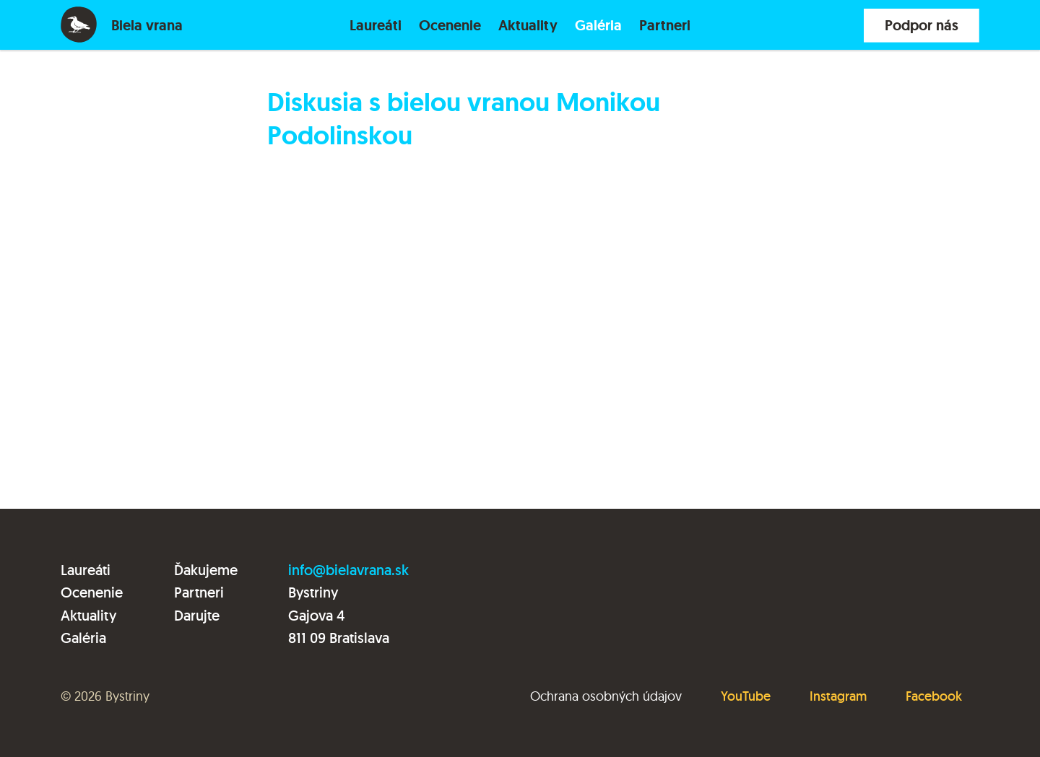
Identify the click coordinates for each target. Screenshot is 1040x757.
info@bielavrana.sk (348, 570)
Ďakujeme (206, 570)
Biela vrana (147, 25)
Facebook (934, 696)
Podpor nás (921, 25)
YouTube (746, 696)
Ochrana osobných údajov (606, 696)
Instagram (838, 696)
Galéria (598, 25)
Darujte (197, 615)
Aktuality (528, 25)
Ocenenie (450, 25)
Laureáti (376, 25)
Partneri (664, 25)
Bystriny (127, 696)
